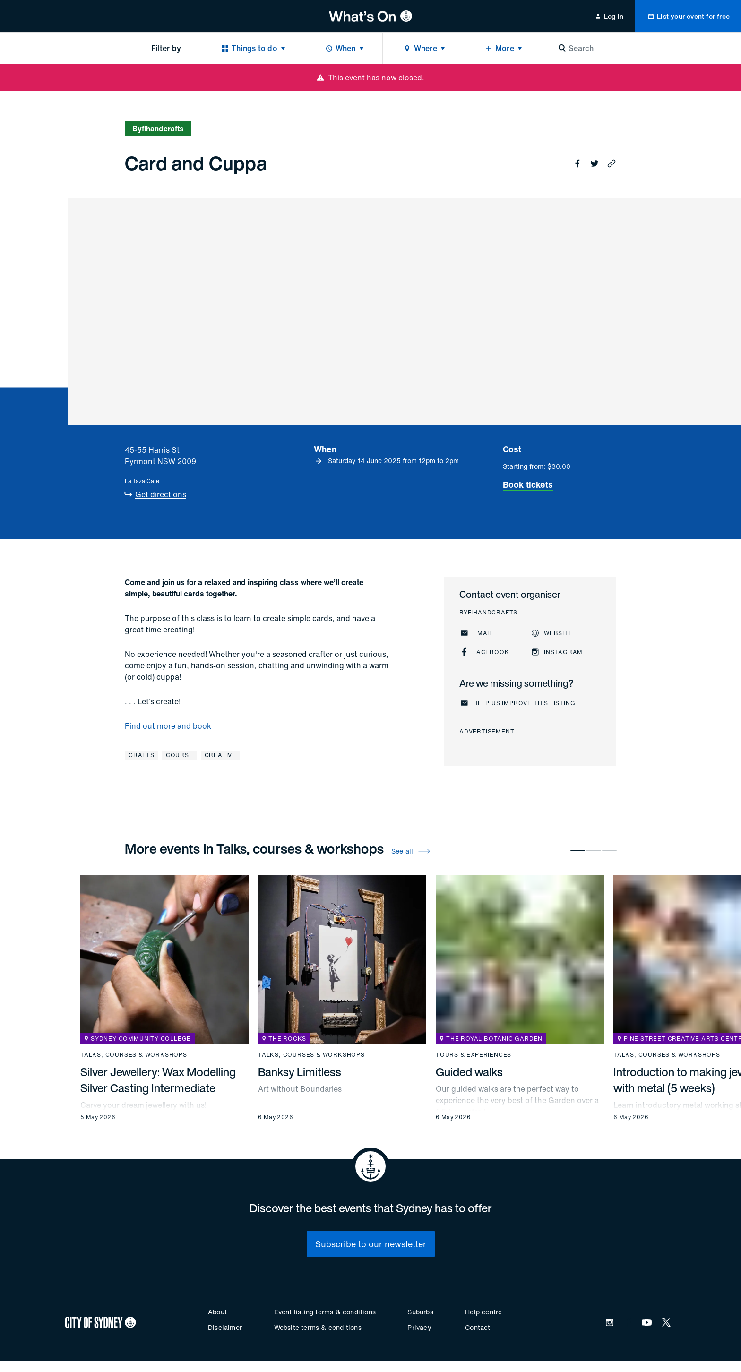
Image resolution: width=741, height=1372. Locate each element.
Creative (220, 755)
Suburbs (420, 1312)
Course (179, 755)
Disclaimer (225, 1327)
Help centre (483, 1312)
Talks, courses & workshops (133, 1055)
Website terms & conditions (318, 1327)
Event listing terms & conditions (325, 1312)
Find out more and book (168, 726)
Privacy (419, 1327)
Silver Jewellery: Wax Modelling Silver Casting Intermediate (158, 1079)
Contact (477, 1327)
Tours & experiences (473, 1055)
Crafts (142, 755)
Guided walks (469, 1071)
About (217, 1312)
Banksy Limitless (299, 1071)
